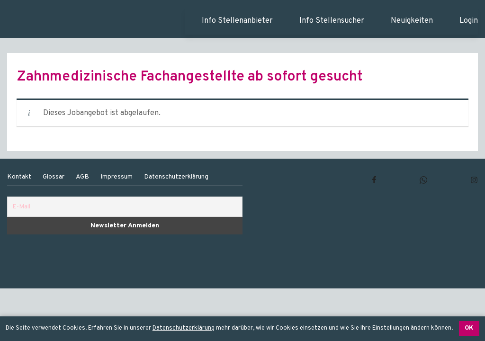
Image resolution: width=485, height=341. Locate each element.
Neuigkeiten (412, 21)
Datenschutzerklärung (184, 328)
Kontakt (19, 177)
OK (469, 328)
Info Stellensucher (331, 21)
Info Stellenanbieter (237, 21)
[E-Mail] (124, 207)
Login (468, 21)
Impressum (116, 177)
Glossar (53, 177)
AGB (82, 177)
